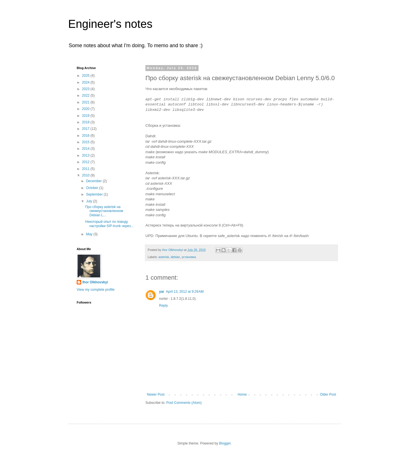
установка (188, 257)
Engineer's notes (110, 24)
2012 (86, 162)
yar (161, 292)
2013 (86, 155)
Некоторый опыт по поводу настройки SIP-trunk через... (109, 224)
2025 (86, 76)
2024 (86, 82)
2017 (86, 129)
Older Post (328, 394)
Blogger (225, 443)
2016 (86, 136)
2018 (86, 122)
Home (242, 394)
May (89, 234)
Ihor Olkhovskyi (95, 282)
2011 (86, 169)
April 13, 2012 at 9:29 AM (185, 292)
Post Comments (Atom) (184, 403)
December (94, 181)
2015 (86, 142)
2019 (86, 116)
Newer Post (155, 394)
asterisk (163, 257)
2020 (86, 109)
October (92, 188)
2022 (86, 95)
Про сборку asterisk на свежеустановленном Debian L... (104, 211)
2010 (86, 175)
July (89, 201)
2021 (86, 102)
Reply (163, 306)
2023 (86, 89)
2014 (86, 149)
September (95, 194)
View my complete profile (95, 290)
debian (175, 257)
